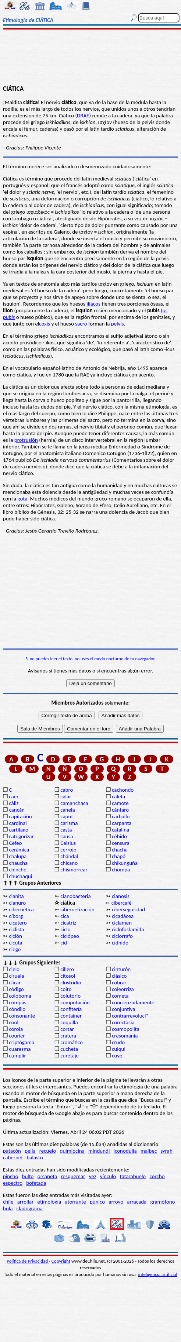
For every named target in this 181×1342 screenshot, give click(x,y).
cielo (14, 969)
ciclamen (122, 922)
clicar (15, 982)
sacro (81, 323)
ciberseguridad (128, 909)
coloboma (20, 995)
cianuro (17, 902)
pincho (10, 1176)
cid (63, 942)
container (71, 1015)
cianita (16, 896)
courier (17, 1035)
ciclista (16, 929)
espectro (12, 1183)
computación (74, 1002)
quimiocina (72, 1150)
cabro (66, 790)
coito (65, 989)
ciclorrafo (122, 936)
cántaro (120, 809)
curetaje (69, 1055)
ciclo (65, 929)
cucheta (69, 1049)
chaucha (18, 863)
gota (22, 498)
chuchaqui (20, 876)
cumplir (17, 1055)
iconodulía (125, 1150)
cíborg (16, 916)
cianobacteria (75, 896)
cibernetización (77, 909)
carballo (121, 816)
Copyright (61, 1261)
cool (13, 1022)
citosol (67, 976)
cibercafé (121, 902)
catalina (120, 829)
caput (66, 816)
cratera (68, 1035)
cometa (120, 995)
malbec (149, 1150)
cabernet (13, 1157)
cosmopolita (125, 1029)
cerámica (19, 849)
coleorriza (123, 989)
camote (120, 803)
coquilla (69, 1022)
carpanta (121, 823)
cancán (17, 809)
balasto (34, 1157)
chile (8, 1201)
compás (17, 1002)
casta (66, 829)
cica (64, 916)
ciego (15, 949)
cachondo (123, 790)
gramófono (162, 1201)
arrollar (25, 1201)
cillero (67, 969)
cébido (119, 836)
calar (65, 796)
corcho (156, 1176)
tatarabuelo (133, 1176)
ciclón (15, 936)
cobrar (119, 982)
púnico (97, 1201)
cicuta (15, 942)
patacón (12, 1150)
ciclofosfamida (128, 929)
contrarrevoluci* (130, 1015)
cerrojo (68, 849)
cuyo (117, 1055)
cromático (71, 1042)
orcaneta (47, 1176)
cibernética (21, 909)
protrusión (26, 440)
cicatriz (68, 922)
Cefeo (15, 843)
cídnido (120, 942)
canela (67, 809)
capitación (20, 816)
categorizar (21, 836)
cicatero (17, 922)
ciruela (16, 976)
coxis (44, 323)
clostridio (70, 982)
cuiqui (118, 1049)
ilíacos (93, 303)
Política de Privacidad (28, 1261)
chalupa (17, 856)
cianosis (120, 896)
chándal (69, 856)
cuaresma (20, 1049)
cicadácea (123, 916)
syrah (166, 1150)
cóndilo (17, 1009)
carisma (69, 823)
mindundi (99, 1150)
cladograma (30, 1208)
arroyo (116, 1201)
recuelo (47, 1150)
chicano (69, 863)
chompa (121, 869)
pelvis (117, 323)
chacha (120, 849)
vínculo (108, 1176)
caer (13, 796)
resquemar (73, 1176)
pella (30, 1150)
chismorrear (74, 869)
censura (120, 843)
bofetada (36, 1183)
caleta (118, 796)
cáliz (13, 803)
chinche (17, 869)
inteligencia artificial (157, 1274)
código (16, 989)
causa (66, 836)
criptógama (21, 1042)
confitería (71, 1009)
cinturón (121, 969)
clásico (119, 976)
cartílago (18, 829)
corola (16, 1029)
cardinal (17, 823)
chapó (118, 856)
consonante (22, 1015)
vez (92, 1176)
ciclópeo (69, 936)
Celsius (68, 843)
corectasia (123, 1022)
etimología (49, 1201)
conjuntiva (123, 1009)
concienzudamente (133, 1002)
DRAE (83, 115)
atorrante (75, 1201)
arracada (136, 1201)
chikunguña (125, 863)
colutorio (70, 995)
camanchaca (74, 803)
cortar (67, 1029)
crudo (118, 1042)
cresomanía (125, 1035)
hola (8, 1208)
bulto (28, 1176)
